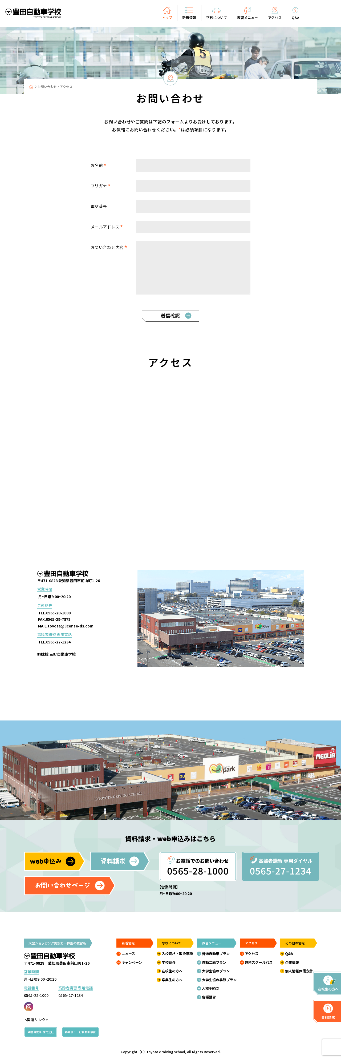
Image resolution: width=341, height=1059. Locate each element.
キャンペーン (131, 962)
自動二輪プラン (214, 962)
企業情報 (292, 962)
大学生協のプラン (216, 970)
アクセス (251, 953)
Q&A (289, 953)
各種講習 (209, 997)
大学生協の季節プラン (219, 979)
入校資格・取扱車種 (177, 953)
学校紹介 (169, 962)
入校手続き (210, 988)
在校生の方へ (172, 970)
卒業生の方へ (172, 979)
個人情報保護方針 (299, 970)
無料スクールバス (259, 962)
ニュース (128, 953)
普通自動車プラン (216, 953)
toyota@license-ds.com (71, 626)
